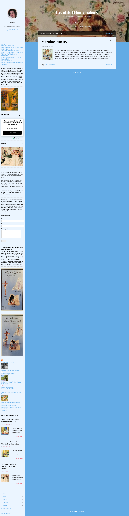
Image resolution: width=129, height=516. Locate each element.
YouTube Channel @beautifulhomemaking (77, 26)
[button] (111, 40)
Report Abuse (5, 513)
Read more (108, 64)
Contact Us (4, 56)
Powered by (12, 138)
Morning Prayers (54, 41)
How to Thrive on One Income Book (12, 47)
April (4, 496)
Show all (109, 33)
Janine (12, 22)
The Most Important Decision (10, 51)
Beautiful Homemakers (77, 12)
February (5, 502)
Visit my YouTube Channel (9, 54)
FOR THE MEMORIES (7, 389)
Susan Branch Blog (7, 387)
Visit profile (12, 29)
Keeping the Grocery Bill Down (10, 370)
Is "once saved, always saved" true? (12, 52)
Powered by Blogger (77, 511)
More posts (77, 72)
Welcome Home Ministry (8, 405)
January (5, 505)
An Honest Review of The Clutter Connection (10, 443)
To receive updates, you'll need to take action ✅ (8, 466)
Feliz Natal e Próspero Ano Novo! (11, 402)
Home (3, 44)
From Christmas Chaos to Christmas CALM (10, 420)
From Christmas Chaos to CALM (11, 57)
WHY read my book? (7, 46)
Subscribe (12, 133)
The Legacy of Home (7, 362)
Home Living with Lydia (8, 374)
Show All (4, 410)
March (5, 499)
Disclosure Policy (6, 61)
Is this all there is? (7, 49)
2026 (3, 493)
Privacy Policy (5, 59)
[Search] (115, 4)
